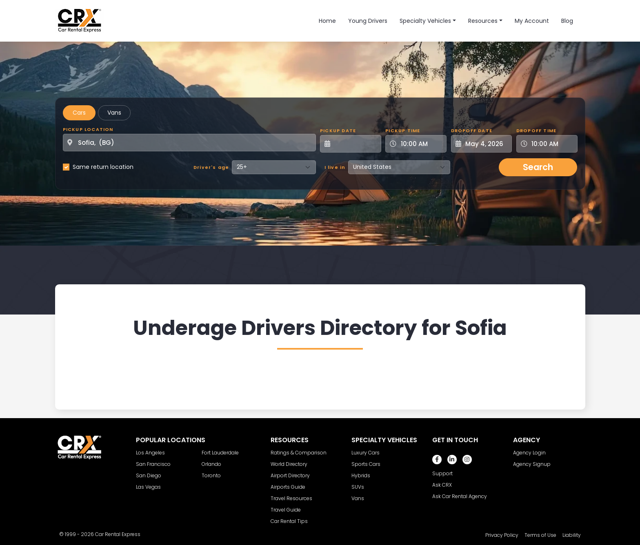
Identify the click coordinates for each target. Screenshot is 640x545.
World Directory (289, 464)
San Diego (148, 475)
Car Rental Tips (289, 521)
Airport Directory (290, 475)
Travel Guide (286, 509)
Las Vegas (148, 486)
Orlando (211, 464)
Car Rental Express (117, 534)
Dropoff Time (536, 130)
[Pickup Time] (420, 144)
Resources (483, 21)
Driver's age (211, 167)
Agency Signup (532, 464)
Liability (571, 535)
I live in (335, 167)
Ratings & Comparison (299, 452)
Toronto (211, 475)
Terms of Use (540, 535)
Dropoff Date (471, 130)
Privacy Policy (501, 535)
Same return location (103, 167)
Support (442, 473)
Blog (567, 21)
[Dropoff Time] (551, 144)
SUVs (357, 486)
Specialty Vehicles (425, 21)
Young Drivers (367, 21)
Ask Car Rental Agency (459, 496)
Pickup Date (338, 130)
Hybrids (360, 475)
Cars (79, 113)
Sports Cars (365, 464)
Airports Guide (288, 486)
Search (538, 167)
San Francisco (153, 464)
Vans (114, 113)
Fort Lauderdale (220, 452)
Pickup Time (402, 130)
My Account (532, 21)
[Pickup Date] (355, 144)
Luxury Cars (365, 452)
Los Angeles (150, 452)
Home (327, 21)
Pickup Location (88, 129)
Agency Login (529, 452)
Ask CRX (442, 484)
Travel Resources (291, 498)
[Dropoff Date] (486, 144)
